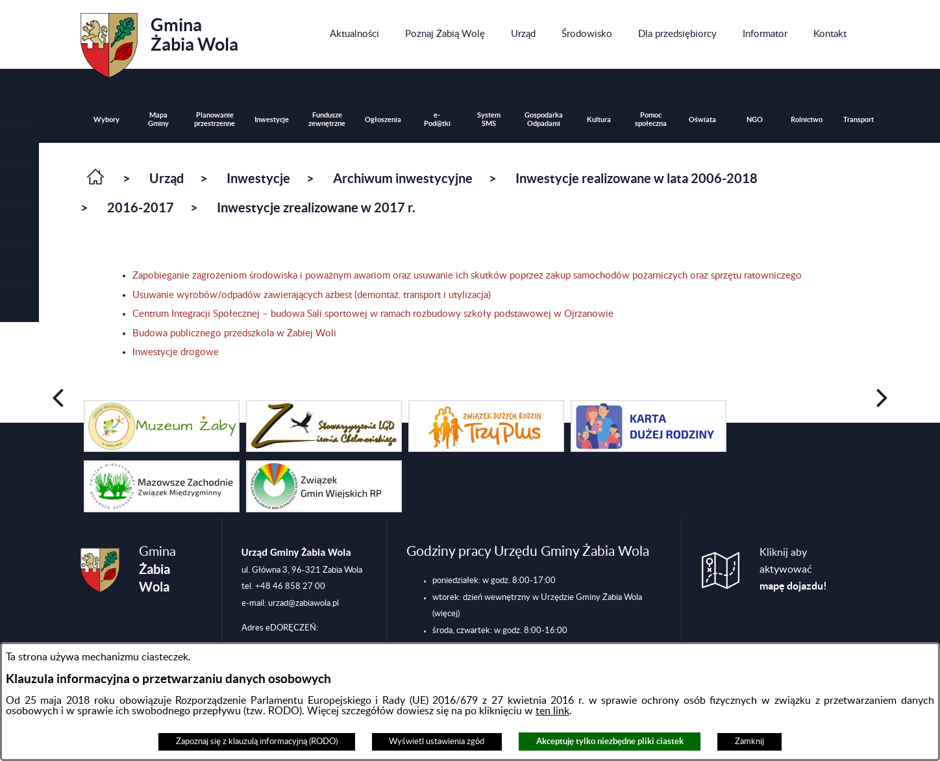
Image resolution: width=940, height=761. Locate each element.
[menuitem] (354, 34)
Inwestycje (258, 178)
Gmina (159, 41)
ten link (552, 711)
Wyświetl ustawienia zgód (436, 741)
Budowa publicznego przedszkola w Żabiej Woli (234, 333)
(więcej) (446, 614)
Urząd (166, 178)
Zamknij (749, 741)
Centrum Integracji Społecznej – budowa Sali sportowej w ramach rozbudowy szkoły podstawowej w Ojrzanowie (372, 314)
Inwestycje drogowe (175, 352)
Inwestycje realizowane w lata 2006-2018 (636, 178)
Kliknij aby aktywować (793, 569)
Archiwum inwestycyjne (403, 178)
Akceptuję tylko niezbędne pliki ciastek (610, 741)
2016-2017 (140, 207)
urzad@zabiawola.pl (303, 603)
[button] (19, 183)
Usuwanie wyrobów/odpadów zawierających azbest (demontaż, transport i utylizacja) (311, 295)
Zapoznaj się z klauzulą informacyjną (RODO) (257, 741)
